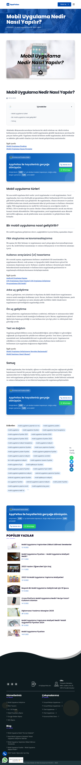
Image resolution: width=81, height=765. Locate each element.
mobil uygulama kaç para (40, 486)
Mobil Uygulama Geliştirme (16, 702)
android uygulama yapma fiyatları (19, 478)
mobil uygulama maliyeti (44, 443)
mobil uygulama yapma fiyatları (18, 469)
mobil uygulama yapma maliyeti (19, 456)
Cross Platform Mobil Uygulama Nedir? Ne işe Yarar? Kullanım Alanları (45, 599)
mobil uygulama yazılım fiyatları (18, 452)
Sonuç (13, 121)
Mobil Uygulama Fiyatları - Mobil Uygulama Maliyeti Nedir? (45, 555)
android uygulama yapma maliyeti (37, 482)
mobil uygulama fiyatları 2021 (18, 434)
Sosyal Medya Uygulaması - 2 (53, 706)
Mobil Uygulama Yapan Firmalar (19, 149)
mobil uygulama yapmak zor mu (29, 426)
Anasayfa (9, 27)
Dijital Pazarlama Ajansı (15, 713)
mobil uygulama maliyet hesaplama (20, 443)
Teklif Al (64, 4)
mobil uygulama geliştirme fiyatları (44, 452)
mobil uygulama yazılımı (51, 426)
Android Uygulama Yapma (16, 278)
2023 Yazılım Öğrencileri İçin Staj (36, 566)
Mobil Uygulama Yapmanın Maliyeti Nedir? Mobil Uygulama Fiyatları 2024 (44, 621)
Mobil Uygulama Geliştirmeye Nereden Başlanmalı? (26, 351)
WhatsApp (65, 170)
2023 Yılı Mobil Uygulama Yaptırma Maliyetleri (42, 577)
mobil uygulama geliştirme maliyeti (20, 473)
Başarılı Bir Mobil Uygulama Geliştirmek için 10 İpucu (45, 588)
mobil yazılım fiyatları (60, 482)
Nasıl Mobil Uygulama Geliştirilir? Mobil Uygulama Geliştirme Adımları (20, 737)
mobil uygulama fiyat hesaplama (54, 430)
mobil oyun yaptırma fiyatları (44, 447)
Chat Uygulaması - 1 (50, 709)
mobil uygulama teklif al (16, 490)
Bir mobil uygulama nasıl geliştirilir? (23, 117)
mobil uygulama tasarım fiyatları (41, 460)
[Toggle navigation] (74, 4)
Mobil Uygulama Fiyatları (16, 146)
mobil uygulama (13, 430)
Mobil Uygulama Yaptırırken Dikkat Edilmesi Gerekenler (47, 544)
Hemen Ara (66, 165)
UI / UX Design (12, 709)
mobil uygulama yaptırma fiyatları (19, 447)
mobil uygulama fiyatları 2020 (41, 434)
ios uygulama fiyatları (15, 482)
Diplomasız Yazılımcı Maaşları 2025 (38, 610)
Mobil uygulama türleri (19, 114)
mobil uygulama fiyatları (31, 430)
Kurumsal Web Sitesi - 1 (51, 716)
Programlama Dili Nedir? (16, 283)
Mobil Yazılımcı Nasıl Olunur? (18, 354)
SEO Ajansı (11, 720)
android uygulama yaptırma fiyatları (47, 473)
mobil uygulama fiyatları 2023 (42, 439)
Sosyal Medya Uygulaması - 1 (53, 702)
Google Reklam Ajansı (15, 716)
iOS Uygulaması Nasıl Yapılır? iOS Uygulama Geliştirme (28, 281)
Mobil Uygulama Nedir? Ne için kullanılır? (21, 733)
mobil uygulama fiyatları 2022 (18, 439)
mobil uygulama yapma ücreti (18, 486)
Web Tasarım (12, 706)
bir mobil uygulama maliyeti (17, 460)
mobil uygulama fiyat (15, 465)
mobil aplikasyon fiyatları (34, 465)
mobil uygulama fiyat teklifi (42, 469)
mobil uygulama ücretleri (42, 456)
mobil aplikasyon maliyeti (43, 478)
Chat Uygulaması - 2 (50, 713)
